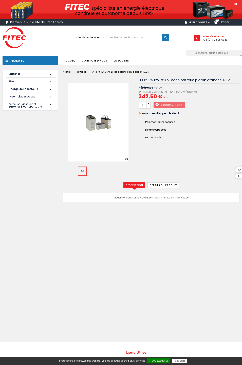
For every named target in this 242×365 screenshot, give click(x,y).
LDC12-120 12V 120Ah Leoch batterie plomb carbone (36, 140)
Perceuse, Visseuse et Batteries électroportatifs (30, 105)
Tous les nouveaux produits (29, 193)
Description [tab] (134, 185)
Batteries (30, 74)
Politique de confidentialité (146, 339)
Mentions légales (140, 319)
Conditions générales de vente (149, 326)
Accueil (69, 61)
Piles (30, 82)
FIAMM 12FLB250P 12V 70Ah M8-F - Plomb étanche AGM (37, 170)
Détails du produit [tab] (163, 185)
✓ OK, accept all (159, 360)
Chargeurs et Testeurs (30, 89)
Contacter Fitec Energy (144, 345)
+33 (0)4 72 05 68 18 (214, 40)
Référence (146, 87)
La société (121, 61)
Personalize (179, 361)
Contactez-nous (94, 61)
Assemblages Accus (30, 97)
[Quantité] (143, 105)
